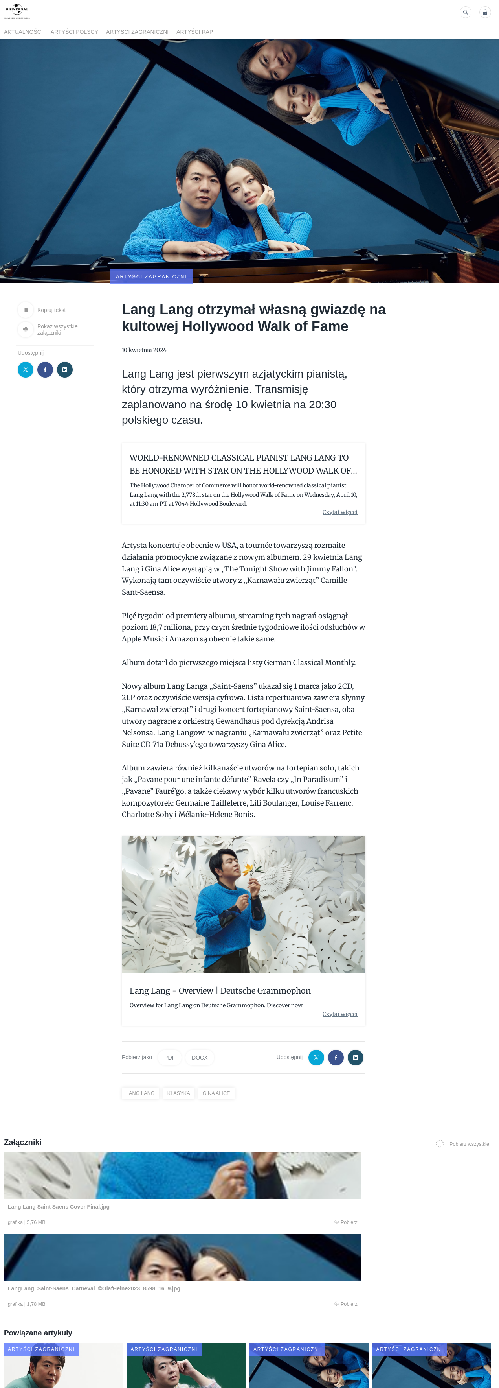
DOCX (199, 1019)
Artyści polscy (74, 32)
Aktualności (23, 32)
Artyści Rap (194, 32)
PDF (169, 1019)
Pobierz (106, 1185)
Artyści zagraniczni (137, 32)
